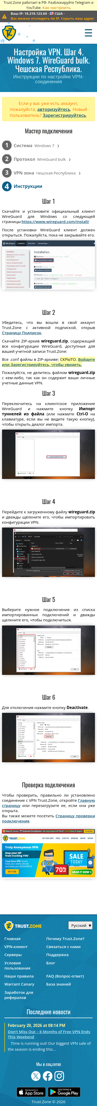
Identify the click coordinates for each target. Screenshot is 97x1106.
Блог (50, 962)
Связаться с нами (63, 946)
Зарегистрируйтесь (64, 115)
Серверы (13, 954)
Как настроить (56, 7)
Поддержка (57, 954)
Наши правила (19, 976)
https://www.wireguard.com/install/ (55, 221)
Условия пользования (17, 965)
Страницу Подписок (21, 332)
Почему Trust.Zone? (65, 938)
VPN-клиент (16, 946)
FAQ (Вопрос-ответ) (65, 976)
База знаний (58, 984)
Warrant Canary (19, 984)
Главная (12, 938)
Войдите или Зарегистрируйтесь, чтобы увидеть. (48, 362)
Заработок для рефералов (18, 995)
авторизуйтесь (53, 109)
